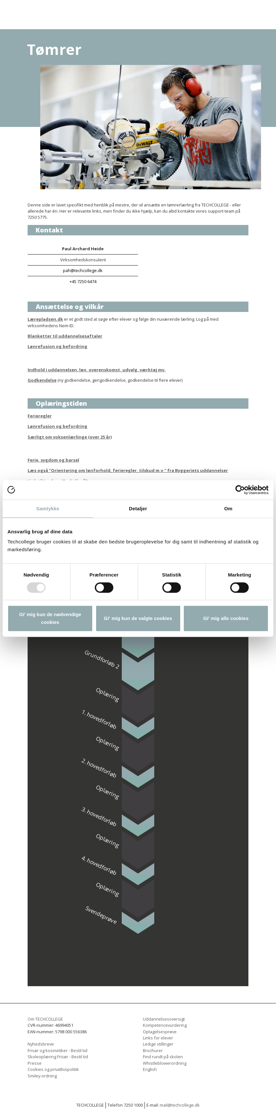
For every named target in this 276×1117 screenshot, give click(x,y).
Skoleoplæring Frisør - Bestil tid (58, 1057)
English (150, 1069)
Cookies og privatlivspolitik (53, 1069)
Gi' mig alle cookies (225, 618)
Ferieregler (40, 416)
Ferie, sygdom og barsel (53, 460)
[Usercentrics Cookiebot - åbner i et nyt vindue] (240, 490)
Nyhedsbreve (41, 1044)
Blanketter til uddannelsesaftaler (65, 336)
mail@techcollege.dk (180, 1105)
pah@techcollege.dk (83, 270)
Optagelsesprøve (160, 1032)
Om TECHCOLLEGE (45, 1019)
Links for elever (158, 1038)
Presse (35, 1063)
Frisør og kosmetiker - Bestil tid (57, 1050)
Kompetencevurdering (165, 1025)
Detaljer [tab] (138, 508)
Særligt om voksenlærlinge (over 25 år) (70, 437)
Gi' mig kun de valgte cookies (138, 618)
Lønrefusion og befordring (57, 346)
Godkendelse (42, 380)
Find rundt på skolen (163, 1057)
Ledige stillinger (158, 1044)
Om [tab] (228, 508)
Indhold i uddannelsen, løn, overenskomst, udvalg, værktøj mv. (97, 370)
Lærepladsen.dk (45, 319)
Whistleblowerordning (164, 1063)
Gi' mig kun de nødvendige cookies (50, 618)
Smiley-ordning (42, 1076)
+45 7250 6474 (82, 281)
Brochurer (153, 1050)
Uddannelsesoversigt (164, 1019)
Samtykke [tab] (47, 508)
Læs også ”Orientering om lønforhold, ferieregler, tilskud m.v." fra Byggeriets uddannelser (128, 470)
